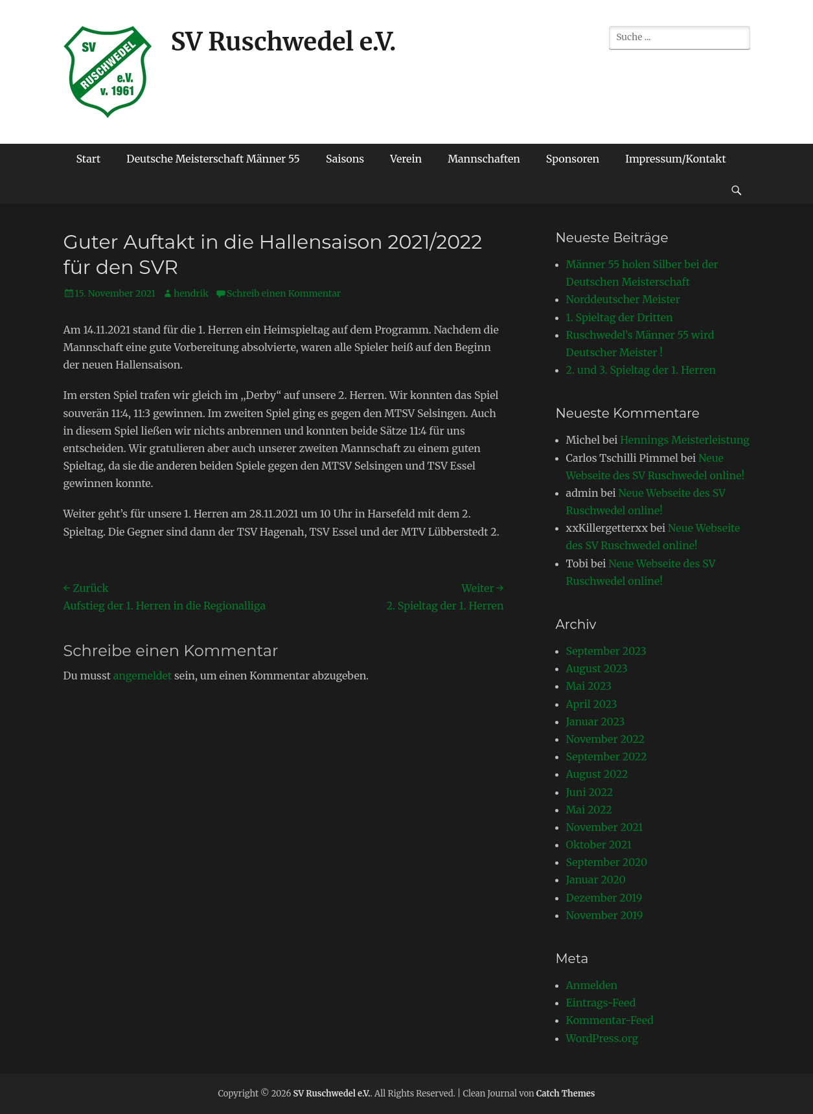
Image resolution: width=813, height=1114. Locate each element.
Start (88, 158)
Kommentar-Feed (610, 1020)
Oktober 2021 (599, 844)
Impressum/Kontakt (675, 158)
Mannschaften (484, 158)
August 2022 (597, 773)
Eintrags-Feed (601, 1002)
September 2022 (606, 756)
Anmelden (592, 985)
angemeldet (142, 675)
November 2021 (604, 827)
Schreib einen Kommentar (284, 293)
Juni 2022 (589, 792)
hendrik (191, 293)
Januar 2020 (596, 879)
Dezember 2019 (604, 897)
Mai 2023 (589, 685)
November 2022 (605, 739)
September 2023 (606, 650)
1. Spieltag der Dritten (619, 317)
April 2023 (591, 704)
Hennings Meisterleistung (685, 439)
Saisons (345, 158)
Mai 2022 (589, 809)
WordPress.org (602, 1038)
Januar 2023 (595, 721)
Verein (406, 158)
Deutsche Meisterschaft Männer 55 (213, 158)
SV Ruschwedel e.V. (283, 42)
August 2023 (597, 668)
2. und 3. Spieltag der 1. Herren (641, 369)
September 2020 (607, 862)
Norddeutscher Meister (623, 299)
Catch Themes (565, 1093)
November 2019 (604, 915)
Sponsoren (572, 158)
